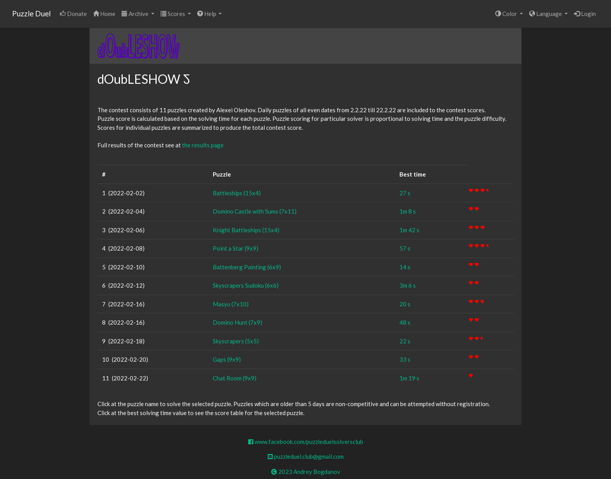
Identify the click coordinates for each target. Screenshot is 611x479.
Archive (136, 13)
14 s (404, 266)
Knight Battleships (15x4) (246, 229)
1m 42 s (409, 229)
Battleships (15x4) (237, 192)
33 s (404, 359)
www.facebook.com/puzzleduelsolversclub (305, 441)
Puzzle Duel (31, 13)
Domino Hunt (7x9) (237, 322)
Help (207, 13)
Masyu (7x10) (231, 304)
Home (104, 13)
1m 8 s (407, 211)
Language (546, 13)
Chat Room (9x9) (234, 378)
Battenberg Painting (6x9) (247, 266)
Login (585, 13)
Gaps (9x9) (227, 359)
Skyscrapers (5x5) (236, 341)
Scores (173, 13)
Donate (73, 13)
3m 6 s (407, 285)
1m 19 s (409, 378)
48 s (404, 322)
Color (506, 13)
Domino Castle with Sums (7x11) (255, 211)
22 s (404, 341)
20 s (404, 304)
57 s (404, 248)
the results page (203, 144)
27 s (404, 192)
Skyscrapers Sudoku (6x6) (246, 285)
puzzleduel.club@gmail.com (306, 456)
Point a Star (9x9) (235, 248)
